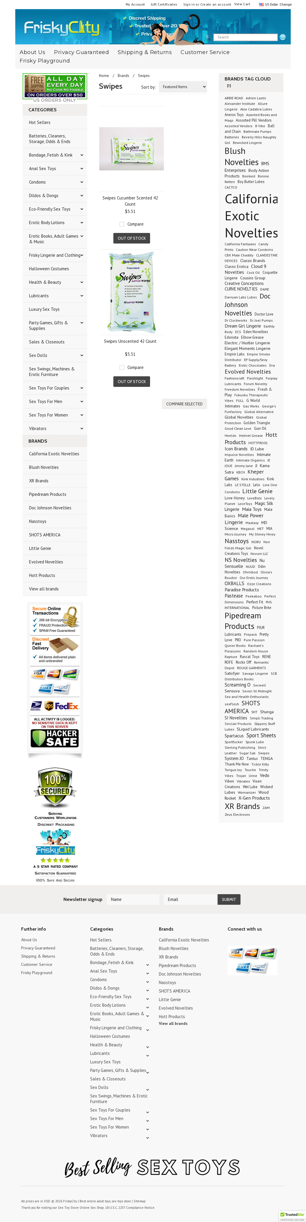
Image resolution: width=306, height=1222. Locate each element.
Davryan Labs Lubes (241, 297)
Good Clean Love (238, 428)
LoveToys (245, 503)
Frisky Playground (45, 61)
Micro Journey (235, 534)
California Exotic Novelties (54, 453)
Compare (135, 224)
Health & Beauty (45, 282)
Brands (123, 75)
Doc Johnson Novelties (50, 508)
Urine (253, 775)
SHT (254, 711)
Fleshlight (255, 378)
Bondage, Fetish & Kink (51, 155)
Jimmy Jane (244, 466)
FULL (240, 400)
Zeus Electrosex (237, 814)
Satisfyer (232, 673)
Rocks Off (243, 662)
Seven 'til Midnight (257, 691)
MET (260, 528)
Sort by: (148, 87)
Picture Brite (261, 607)
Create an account (215, 4)
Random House (255, 651)
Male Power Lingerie (244, 519)
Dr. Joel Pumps (261, 320)
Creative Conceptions (244, 283)
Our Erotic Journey (254, 577)
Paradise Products (242, 589)
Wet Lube (250, 786)
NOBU (256, 542)
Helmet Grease (251, 435)
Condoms (37, 182)
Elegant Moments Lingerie (247, 348)
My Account (135, 4)
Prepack (250, 634)
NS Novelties (241, 559)
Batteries (232, 137)
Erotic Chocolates (253, 365)
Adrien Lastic (256, 98)
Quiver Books (235, 645)
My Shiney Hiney (262, 534)
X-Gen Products (254, 798)
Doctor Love (264, 314)
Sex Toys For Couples (49, 388)
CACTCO (231, 187)
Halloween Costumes (49, 268)
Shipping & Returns (145, 52)
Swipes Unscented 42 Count (130, 341)
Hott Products (42, 575)
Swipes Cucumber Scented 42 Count (130, 201)
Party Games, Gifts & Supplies (48, 325)
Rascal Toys (250, 656)
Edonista (231, 337)
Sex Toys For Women (48, 415)
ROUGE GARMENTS (251, 668)
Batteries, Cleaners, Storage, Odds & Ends (49, 138)
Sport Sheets (261, 735)
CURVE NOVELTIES (241, 289)
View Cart (242, 4)
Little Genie (40, 548)
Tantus (252, 758)
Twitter (231, 940)
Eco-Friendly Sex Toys (49, 209)
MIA (269, 528)
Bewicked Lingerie (247, 142)
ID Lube (257, 448)
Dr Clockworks (236, 320)
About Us (29, 940)
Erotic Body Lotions (47, 222)
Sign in (189, 4)
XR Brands (38, 481)
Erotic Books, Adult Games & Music (53, 238)
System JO (234, 758)
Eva (272, 365)
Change (285, 4)
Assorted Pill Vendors (254, 120)
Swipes (264, 753)
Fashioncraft (234, 378)
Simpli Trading (261, 718)
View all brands (44, 589)
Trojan (241, 775)
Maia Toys (252, 509)
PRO (238, 639)
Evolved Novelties (46, 562)
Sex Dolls (38, 355)
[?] (229, 85)
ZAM (266, 807)
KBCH (240, 472)
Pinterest (251, 940)
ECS (238, 331)
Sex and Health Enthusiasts (247, 696)
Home (104, 75)
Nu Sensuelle (245, 563)
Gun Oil (260, 428)
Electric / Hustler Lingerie (247, 342)
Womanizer (247, 792)
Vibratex (243, 781)
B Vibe (260, 126)
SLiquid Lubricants (253, 729)
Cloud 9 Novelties (245, 269)
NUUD (250, 566)
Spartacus (234, 735)
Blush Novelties (44, 467)
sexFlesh (232, 704)
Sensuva (232, 691)
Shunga (267, 711)
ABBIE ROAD (234, 98)
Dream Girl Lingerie (243, 326)
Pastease (234, 595)
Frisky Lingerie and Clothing (54, 255)
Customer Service (205, 52)
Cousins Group (252, 278)
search (282, 37)
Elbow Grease (252, 337)
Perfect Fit (254, 602)
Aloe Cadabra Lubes (256, 109)
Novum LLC (259, 553)
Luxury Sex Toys (44, 309)
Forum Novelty (255, 384)
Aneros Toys (234, 114)
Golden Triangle (256, 422)
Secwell (259, 685)
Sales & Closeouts (47, 342)
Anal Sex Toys (42, 168)
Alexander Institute (240, 103)
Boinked (248, 176)
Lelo (256, 484)
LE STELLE (242, 485)
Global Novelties (239, 417)
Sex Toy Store (67, 1207)
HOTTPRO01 (258, 443)
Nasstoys (37, 521)
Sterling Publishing (240, 747)
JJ (256, 465)
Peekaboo (254, 596)
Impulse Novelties (239, 454)
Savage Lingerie (255, 673)
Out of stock (132, 238)
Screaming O (237, 685)
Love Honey (235, 498)
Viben (229, 781)
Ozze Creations (259, 584)
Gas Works (251, 406)
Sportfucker (234, 741)
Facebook (262, 940)
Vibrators (37, 428)
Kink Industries (252, 478)
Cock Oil (253, 272)
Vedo (264, 775)
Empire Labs (234, 354)
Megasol (248, 528)
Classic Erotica (236, 266)
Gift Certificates (164, 4)
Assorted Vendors (239, 126)
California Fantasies (240, 243)
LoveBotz (254, 498)
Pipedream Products (47, 494)
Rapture (231, 656)
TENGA (266, 758)
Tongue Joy (233, 770)
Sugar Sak (247, 753)
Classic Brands (252, 260)
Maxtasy (252, 522)
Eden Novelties (255, 331)
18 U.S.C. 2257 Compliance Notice (126, 1207)
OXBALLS (234, 583)
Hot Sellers (40, 122)
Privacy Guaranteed (81, 52)
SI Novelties (236, 718)
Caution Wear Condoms (254, 249)
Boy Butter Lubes (251, 181)
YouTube (241, 940)
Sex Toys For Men (45, 401)
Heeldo (230, 435)
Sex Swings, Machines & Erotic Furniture (52, 371)
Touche (250, 770)
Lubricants (39, 295)
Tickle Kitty (260, 764)
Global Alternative (259, 411)
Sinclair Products (238, 723)
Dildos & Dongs (43, 195)
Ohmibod (250, 572)
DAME (264, 289)
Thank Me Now (237, 764)
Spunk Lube (255, 741)
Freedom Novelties (240, 389)
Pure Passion (254, 640)
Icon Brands (236, 448)
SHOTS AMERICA (44, 535)
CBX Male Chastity (239, 255)
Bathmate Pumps (257, 131)
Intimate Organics (250, 460)
